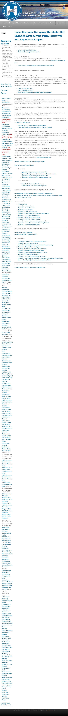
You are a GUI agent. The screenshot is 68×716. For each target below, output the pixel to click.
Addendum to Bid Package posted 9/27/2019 (7, 587)
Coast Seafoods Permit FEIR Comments (33, 184)
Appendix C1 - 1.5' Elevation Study (27, 211)
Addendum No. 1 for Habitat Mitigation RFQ (6, 512)
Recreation (27, 23)
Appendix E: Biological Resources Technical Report (32, 248)
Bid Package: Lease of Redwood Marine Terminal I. (7, 581)
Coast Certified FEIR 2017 (25, 88)
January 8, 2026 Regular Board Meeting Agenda (7, 68)
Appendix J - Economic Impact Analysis (29, 224)
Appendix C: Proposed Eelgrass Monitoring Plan (35, 175)
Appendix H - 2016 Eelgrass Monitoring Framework (32, 221)
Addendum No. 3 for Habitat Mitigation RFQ (6, 501)
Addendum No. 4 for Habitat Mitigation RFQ (6, 495)
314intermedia (51, 710)
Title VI (10, 26)
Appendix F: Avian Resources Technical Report (31, 250)
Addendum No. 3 (6, 177)
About (3, 23)
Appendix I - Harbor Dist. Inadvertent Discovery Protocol (33, 223)
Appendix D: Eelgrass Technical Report (28, 247)
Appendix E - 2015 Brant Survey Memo (28, 215)
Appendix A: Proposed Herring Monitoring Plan (34, 172)
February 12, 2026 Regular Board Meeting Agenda (7, 58)
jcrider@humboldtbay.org (23, 122)
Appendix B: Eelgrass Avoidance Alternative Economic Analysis (39, 174)
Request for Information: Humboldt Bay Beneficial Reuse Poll (6, 278)
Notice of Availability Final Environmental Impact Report (29, 161)
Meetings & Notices (14, 23)
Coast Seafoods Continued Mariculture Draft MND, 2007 (29, 267)
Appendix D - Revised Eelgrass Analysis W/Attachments (33, 213)
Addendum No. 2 (6, 201)
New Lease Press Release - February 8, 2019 (7, 662)
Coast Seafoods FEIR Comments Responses (34, 185)
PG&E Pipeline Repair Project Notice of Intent (6, 538)
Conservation (38, 23)
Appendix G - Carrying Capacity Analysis (29, 219)
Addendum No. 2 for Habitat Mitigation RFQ (6, 507)
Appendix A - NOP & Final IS (26, 206)
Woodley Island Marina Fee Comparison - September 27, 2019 (6, 574)
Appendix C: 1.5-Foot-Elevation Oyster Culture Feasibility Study (35, 245)
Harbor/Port (49, 23)
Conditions (59, 23)
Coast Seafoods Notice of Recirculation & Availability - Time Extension (33, 193)
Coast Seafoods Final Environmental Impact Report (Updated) (35, 127)
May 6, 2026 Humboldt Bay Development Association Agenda (7, 47)
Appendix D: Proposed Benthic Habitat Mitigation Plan (36, 177)
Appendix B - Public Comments (26, 208)
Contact (4, 26)
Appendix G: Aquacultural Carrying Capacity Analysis (32, 252)
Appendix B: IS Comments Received (28, 243)
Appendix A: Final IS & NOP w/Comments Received (32, 241)
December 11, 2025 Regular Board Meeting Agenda (7, 72)
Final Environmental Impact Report (24, 165)
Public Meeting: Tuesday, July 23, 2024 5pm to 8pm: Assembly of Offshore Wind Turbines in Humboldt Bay (7, 162)
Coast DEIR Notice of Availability (23, 232)
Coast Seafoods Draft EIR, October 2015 (25, 234)
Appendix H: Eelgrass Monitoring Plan (28, 254)
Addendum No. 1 (6, 226)
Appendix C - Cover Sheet (25, 209)
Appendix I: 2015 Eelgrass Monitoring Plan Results (32, 256)
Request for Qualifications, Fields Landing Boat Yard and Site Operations (7, 563)
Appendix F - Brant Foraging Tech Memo (29, 217)
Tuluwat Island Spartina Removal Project (7, 484)
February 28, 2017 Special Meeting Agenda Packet (32, 125)
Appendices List (22, 204)
